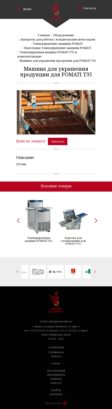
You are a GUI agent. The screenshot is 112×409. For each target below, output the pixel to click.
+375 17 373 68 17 (68, 329)
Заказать (57, 141)
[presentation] (17, 219)
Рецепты (56, 355)
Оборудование (56, 369)
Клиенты (56, 377)
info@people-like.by (60, 333)
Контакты (89, 8)
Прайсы (56, 389)
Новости (56, 381)
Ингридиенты (56, 373)
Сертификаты (56, 350)
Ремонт (56, 362)
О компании (56, 346)
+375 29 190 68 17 (38, 329)
